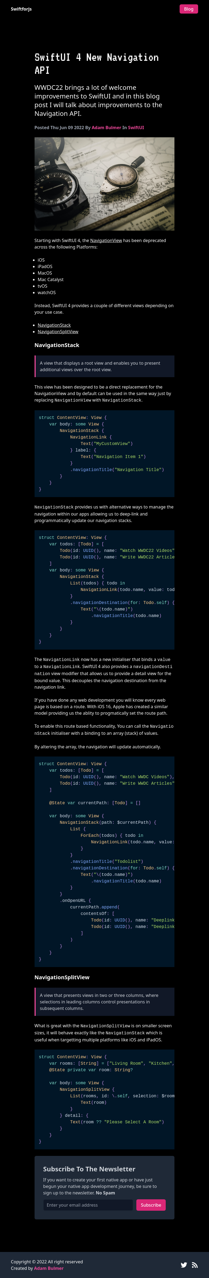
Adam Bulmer (106, 128)
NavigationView (106, 240)
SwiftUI (136, 128)
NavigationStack (54, 325)
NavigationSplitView (58, 332)
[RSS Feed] (195, 1265)
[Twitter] (184, 1265)
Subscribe (151, 1205)
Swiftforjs (21, 9)
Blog (188, 9)
